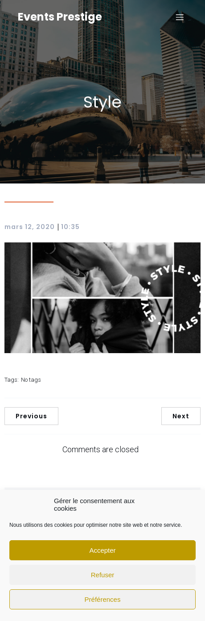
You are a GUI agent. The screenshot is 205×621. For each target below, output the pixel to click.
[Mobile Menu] (179, 17)
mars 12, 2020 (29, 226)
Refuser (103, 575)
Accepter (102, 550)
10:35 (70, 226)
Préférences (103, 599)
